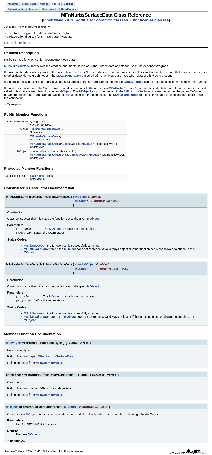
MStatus (87, 144)
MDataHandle (133, 82)
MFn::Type (21, 121)
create (34, 151)
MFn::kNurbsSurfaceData (55, 355)
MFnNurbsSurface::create (142, 92)
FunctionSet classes (149, 20)
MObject (65, 92)
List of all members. (17, 43)
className (37, 176)
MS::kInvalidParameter (40, 248)
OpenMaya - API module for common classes (85, 20)
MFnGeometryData (49, 361)
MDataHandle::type (69, 76)
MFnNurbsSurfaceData (20, 66)
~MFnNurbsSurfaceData (45, 129)
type (32, 121)
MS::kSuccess (34, 245)
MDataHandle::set (126, 95)
